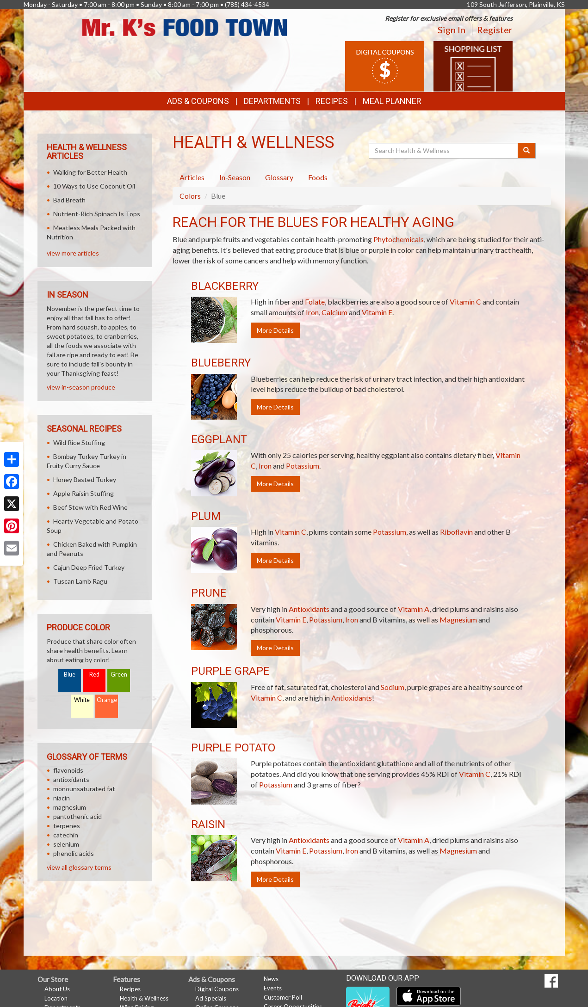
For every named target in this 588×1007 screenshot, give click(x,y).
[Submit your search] (527, 151)
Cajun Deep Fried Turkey (88, 567)
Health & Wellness (144, 998)
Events (273, 988)
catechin (65, 835)
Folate (315, 301)
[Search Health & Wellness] (444, 151)
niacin (61, 798)
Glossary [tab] (279, 177)
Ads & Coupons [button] (198, 101)
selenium (66, 844)
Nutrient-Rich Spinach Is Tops (96, 214)
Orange (107, 699)
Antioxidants (309, 608)
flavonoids (68, 770)
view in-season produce (81, 387)
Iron (312, 312)
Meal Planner (392, 101)
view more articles (73, 253)
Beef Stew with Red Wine (90, 507)
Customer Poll (283, 997)
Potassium (302, 465)
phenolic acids (73, 853)
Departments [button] (272, 101)
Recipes (332, 101)
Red (94, 674)
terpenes (66, 826)
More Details (275, 330)
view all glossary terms (79, 867)
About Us (57, 989)
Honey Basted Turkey (84, 479)
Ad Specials (210, 998)
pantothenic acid (77, 816)
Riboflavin (456, 531)
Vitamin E (377, 312)
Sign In (451, 29)
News (271, 979)
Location (56, 998)
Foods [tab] (318, 177)
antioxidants (71, 779)
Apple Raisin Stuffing (83, 493)
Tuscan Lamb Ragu (80, 581)
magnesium (69, 807)
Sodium (392, 687)
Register (495, 29)
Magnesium (458, 619)
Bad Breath (69, 200)
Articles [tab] (191, 177)
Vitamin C (465, 301)
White (82, 699)
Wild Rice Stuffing (79, 442)
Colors (190, 195)
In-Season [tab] (234, 177)
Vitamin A (413, 608)
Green (119, 674)
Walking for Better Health (90, 172)
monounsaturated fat (84, 789)
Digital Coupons (217, 989)
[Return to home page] (184, 27)
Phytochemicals (398, 239)
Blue (69, 674)
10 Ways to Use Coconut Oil (94, 186)
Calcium (334, 312)
